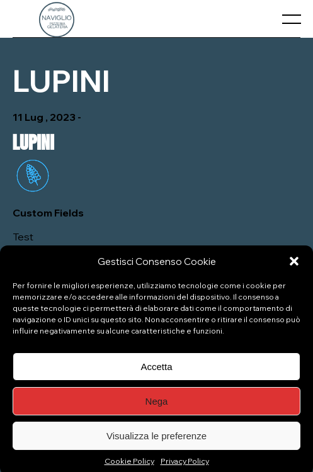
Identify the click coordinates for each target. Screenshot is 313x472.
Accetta (156, 369)
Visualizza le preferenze (156, 439)
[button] (294, 265)
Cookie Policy (129, 464)
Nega (156, 404)
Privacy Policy (185, 464)
